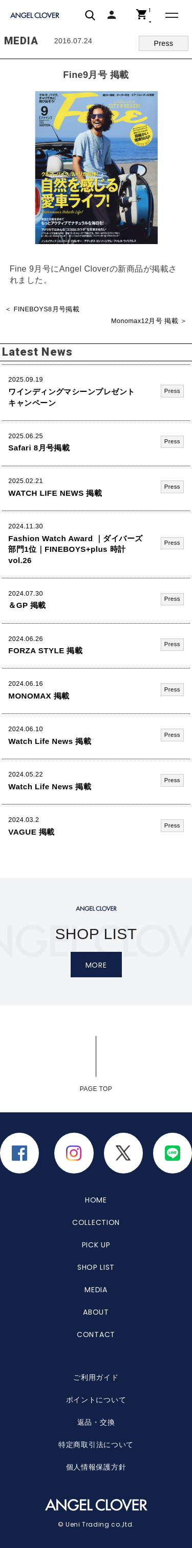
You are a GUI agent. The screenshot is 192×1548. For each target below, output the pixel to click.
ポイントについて (96, 1400)
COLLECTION (96, 1222)
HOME (96, 1200)
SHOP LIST (96, 1267)
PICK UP (96, 1245)
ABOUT (96, 1312)
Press (163, 43)
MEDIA (96, 1290)
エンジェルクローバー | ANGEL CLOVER (35, 15)
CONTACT (96, 1334)
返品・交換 (96, 1422)
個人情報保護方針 (96, 1467)
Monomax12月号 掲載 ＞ (149, 321)
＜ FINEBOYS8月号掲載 (42, 309)
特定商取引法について (96, 1444)
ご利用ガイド (95, 1377)
